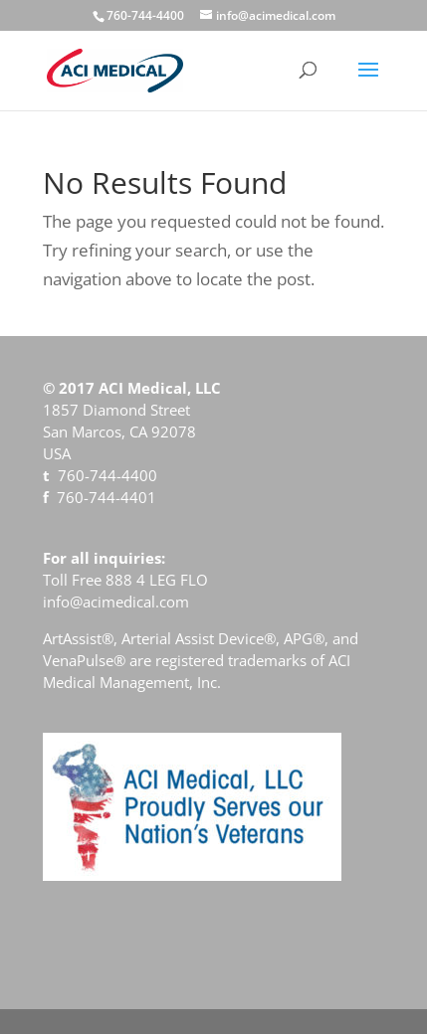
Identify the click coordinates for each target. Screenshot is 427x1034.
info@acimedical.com (116, 601)
